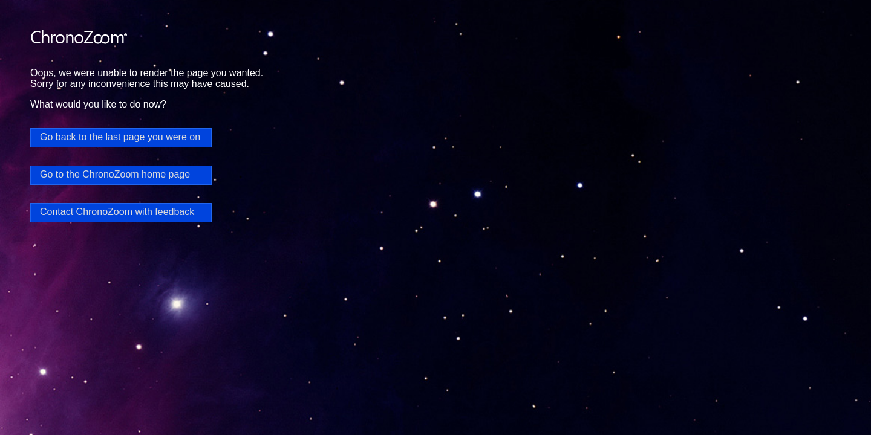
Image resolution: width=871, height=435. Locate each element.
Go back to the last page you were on (120, 137)
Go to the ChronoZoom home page (115, 174)
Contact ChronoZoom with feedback (117, 212)
